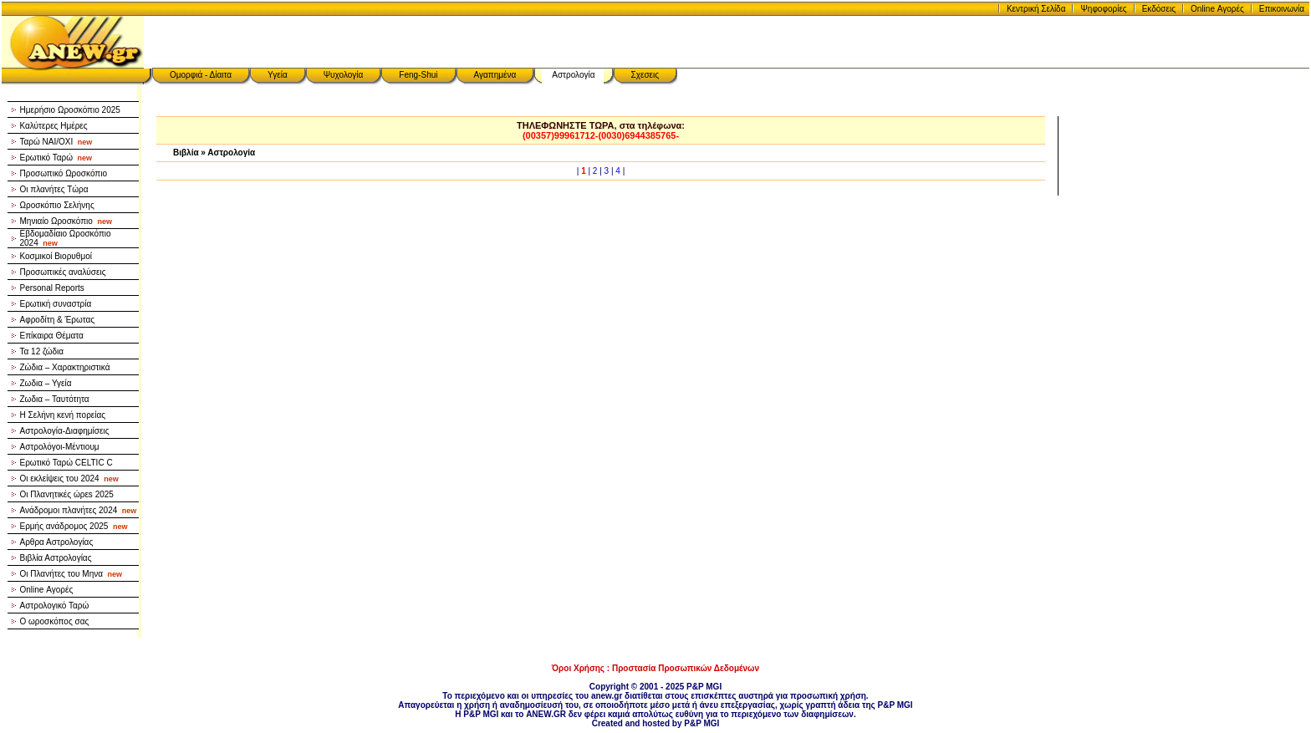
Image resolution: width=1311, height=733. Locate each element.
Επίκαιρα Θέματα (52, 335)
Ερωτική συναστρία (56, 303)
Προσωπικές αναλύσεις (63, 272)
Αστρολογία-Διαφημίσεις (65, 430)
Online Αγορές (1217, 8)
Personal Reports (52, 288)
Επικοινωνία (1281, 8)
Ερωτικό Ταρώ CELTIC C (66, 462)
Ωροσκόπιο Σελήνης (57, 205)
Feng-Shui (418, 74)
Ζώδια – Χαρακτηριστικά (65, 367)
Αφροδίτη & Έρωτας (57, 319)
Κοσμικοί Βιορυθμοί (56, 256)
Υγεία (278, 74)
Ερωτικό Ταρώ (56, 157)
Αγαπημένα (495, 74)
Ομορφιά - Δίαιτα (201, 74)
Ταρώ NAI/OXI (56, 141)
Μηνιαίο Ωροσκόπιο (66, 221)
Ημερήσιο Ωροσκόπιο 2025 (70, 110)
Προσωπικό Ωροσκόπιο (64, 173)
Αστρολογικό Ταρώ (54, 605)
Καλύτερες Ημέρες (54, 125)
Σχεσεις (645, 74)
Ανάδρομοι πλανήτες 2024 (78, 510)
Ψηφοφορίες (1103, 8)
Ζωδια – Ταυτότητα (54, 399)
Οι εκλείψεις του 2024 (69, 478)
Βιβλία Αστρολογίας (56, 557)
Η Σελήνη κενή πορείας (63, 415)
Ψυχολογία (344, 74)
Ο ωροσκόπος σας (54, 621)
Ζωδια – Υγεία (46, 383)
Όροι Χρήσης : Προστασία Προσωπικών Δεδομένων (655, 668)
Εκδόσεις (1159, 8)
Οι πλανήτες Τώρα (54, 189)
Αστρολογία (573, 74)
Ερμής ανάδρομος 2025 (74, 526)
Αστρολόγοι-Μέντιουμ (59, 446)
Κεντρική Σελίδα (1036, 8)
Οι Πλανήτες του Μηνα (71, 573)
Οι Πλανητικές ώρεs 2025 (67, 494)
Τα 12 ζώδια (42, 351)
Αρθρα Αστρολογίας (57, 542)
